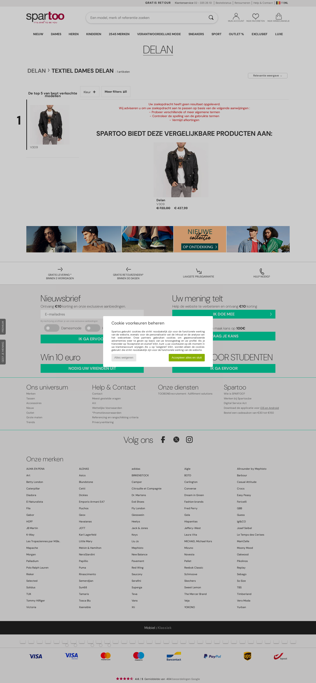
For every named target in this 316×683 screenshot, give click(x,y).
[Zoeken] (211, 17)
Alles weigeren (123, 357)
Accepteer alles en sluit (187, 357)
